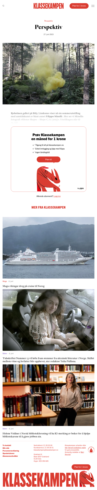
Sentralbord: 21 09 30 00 (43, 445)
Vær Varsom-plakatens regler (75, 447)
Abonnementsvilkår (10, 456)
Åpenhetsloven (8, 453)
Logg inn (57, 196)
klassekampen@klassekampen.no (46, 450)
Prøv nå (48, 159)
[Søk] (3, 5)
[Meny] (92, 6)
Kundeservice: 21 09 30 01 (44, 447)
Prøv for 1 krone (79, 5)
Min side (6, 448)
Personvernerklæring (11, 451)
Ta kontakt (7, 445)
